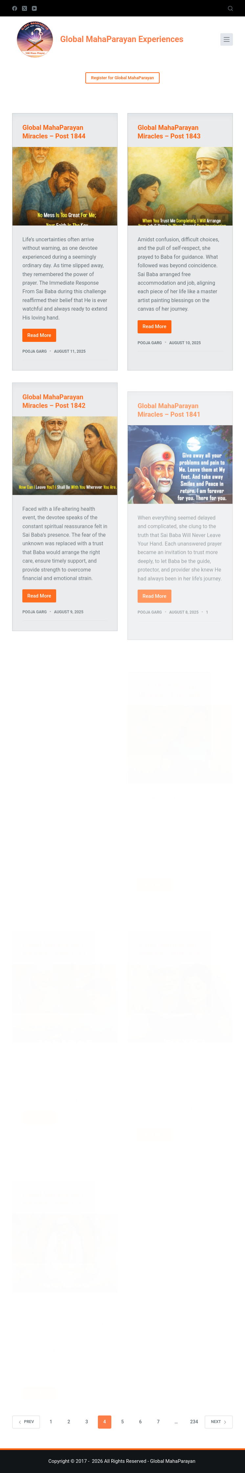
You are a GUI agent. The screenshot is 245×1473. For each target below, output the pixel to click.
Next (218, 1421)
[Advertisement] (65, 682)
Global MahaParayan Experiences (121, 39)
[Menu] (226, 39)
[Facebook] (14, 8)
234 (194, 1421)
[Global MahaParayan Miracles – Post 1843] (180, 186)
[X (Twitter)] (24, 8)
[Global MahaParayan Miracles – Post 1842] (64, 462)
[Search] (230, 8)
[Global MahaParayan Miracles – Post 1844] (64, 186)
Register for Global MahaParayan (122, 77)
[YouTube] (34, 8)
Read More (41, 337)
